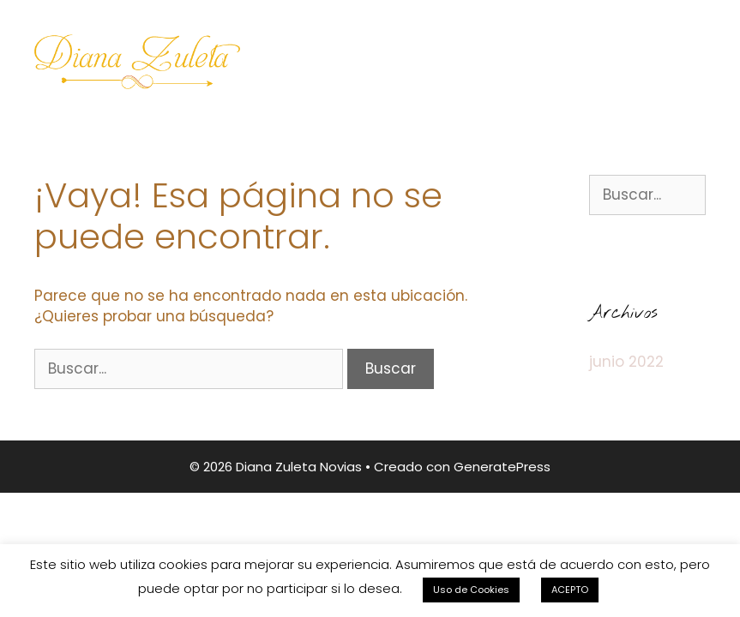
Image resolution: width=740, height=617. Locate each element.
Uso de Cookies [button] (471, 589)
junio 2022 (626, 361)
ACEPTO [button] (569, 589)
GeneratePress (502, 467)
